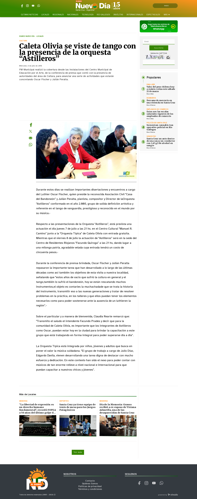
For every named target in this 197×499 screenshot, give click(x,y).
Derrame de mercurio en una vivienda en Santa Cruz (161, 101)
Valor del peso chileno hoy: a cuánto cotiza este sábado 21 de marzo (161, 89)
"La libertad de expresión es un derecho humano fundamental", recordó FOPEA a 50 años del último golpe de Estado (37, 410)
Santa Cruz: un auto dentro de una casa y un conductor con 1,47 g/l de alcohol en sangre (161, 142)
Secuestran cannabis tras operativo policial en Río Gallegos (160, 127)
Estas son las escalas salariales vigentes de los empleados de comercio (160, 113)
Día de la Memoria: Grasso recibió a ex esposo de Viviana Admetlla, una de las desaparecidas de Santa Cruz (118, 408)
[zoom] (86, 150)
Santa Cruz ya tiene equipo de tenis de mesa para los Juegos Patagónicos (77, 407)
